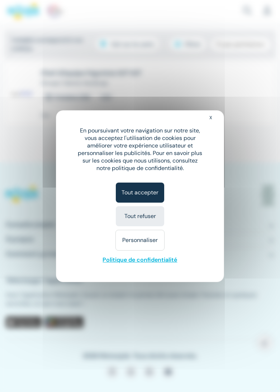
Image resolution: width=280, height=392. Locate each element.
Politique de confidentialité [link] (140, 259)
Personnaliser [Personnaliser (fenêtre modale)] (140, 240)
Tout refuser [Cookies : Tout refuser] (140, 216)
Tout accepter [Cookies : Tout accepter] (140, 192)
